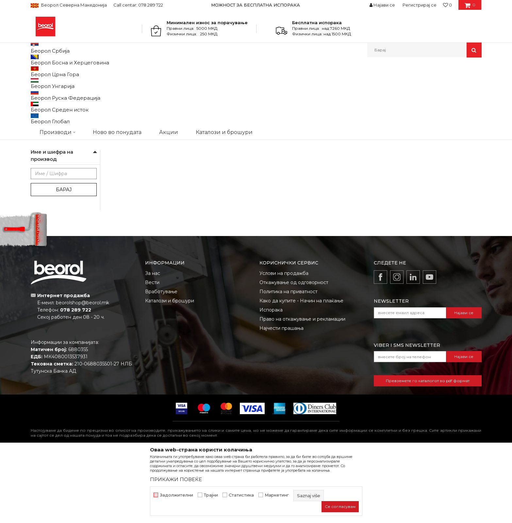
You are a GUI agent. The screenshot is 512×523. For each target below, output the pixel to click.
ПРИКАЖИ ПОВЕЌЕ (176, 479)
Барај (64, 257)
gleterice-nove (52, 208)
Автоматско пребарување (280, 82)
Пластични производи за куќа (62, 132)
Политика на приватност (288, 359)
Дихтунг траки (49, 97)
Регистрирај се (420, 5)
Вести (152, 350)
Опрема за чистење (54, 120)
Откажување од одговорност (293, 350)
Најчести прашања (281, 395)
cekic (42, 200)
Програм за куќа (137, 71)
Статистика (241, 495)
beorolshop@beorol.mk (82, 370)
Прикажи (404, 82)
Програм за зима (51, 143)
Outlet (43, 184)
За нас (152, 341)
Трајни (211, 495)
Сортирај (326, 82)
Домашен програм (95, 71)
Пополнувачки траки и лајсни (61, 109)
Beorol (37, 71)
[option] (256, 5)
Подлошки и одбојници (59, 151)
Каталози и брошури (169, 368)
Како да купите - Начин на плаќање (301, 368)
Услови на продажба (283, 341)
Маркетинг (277, 495)
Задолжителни (176, 495)
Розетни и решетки (54, 159)
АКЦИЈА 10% (49, 192)
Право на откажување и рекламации (302, 386)
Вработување (161, 359)
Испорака (271, 377)
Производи (59, 71)
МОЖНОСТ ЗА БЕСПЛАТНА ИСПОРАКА (255, 5)
